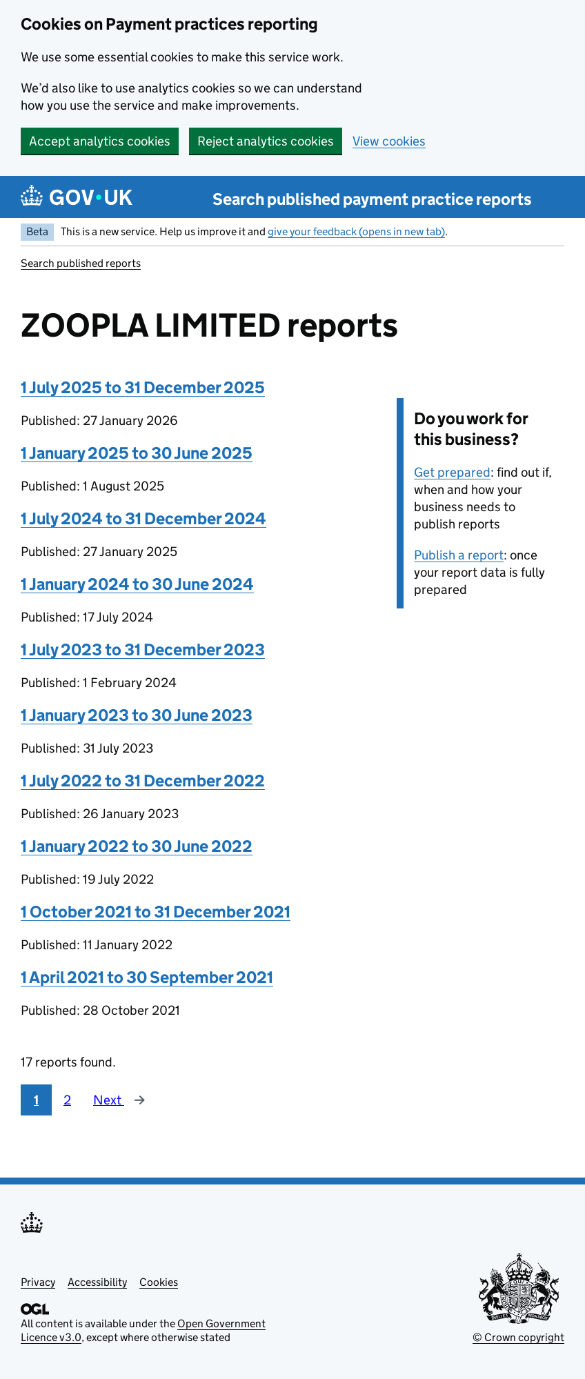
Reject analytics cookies (265, 141)
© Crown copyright (518, 1337)
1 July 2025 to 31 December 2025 (143, 387)
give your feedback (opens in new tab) (356, 231)
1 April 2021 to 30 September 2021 (147, 977)
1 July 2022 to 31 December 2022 (143, 781)
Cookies (158, 1282)
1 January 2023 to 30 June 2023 (136, 715)
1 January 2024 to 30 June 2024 (137, 584)
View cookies (389, 141)
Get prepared (452, 472)
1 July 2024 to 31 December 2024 (143, 518)
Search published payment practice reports (372, 199)
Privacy (38, 1282)
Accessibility (97, 1282)
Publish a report (459, 555)
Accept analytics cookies (99, 141)
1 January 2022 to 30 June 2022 (136, 846)
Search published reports (81, 263)
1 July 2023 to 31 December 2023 (143, 649)
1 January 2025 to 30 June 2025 (136, 453)
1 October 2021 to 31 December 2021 (155, 912)
